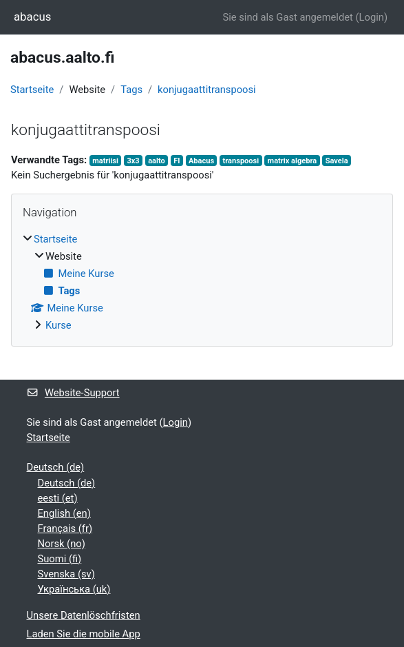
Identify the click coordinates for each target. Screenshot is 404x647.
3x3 (133, 160)
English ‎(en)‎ (64, 513)
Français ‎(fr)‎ (65, 528)
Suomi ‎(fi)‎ (60, 559)
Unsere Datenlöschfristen (83, 615)
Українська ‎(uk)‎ (74, 589)
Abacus (201, 160)
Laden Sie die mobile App (83, 634)
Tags (131, 89)
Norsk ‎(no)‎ (61, 543)
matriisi (105, 160)
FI (176, 160)
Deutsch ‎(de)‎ (56, 467)
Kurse (58, 325)
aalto (156, 160)
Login (371, 17)
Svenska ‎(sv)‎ (66, 574)
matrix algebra (292, 160)
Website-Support (73, 393)
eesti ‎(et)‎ (58, 498)
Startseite (32, 89)
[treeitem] (202, 282)
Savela (337, 160)
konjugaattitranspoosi (207, 89)
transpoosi (241, 160)
